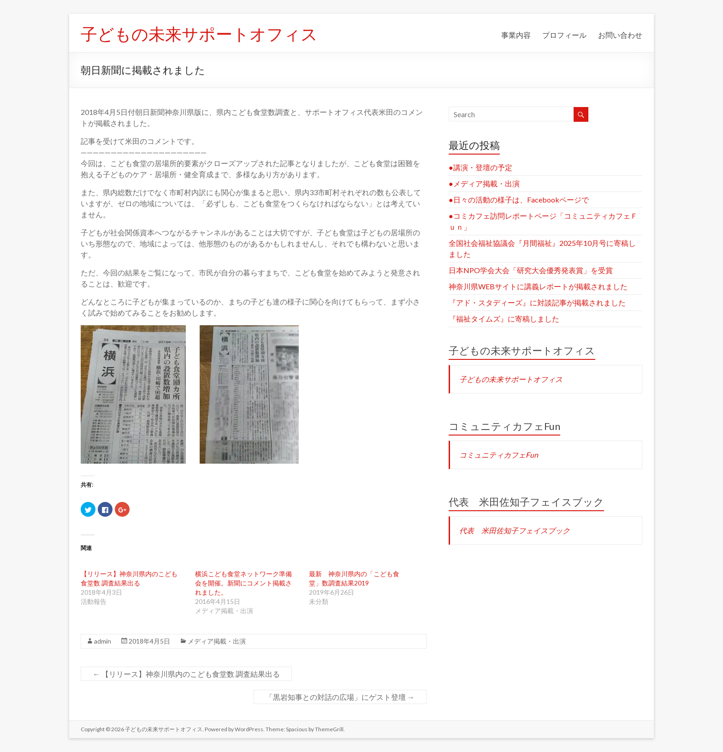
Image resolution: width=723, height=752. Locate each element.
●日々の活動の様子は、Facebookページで (519, 199)
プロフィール (564, 34)
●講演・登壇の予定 (480, 167)
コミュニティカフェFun (504, 426)
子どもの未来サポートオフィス (199, 34)
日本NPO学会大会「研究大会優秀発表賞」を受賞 (531, 270)
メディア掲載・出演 (217, 641)
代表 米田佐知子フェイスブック (526, 501)
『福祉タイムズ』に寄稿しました (504, 318)
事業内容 (516, 34)
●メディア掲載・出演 (484, 183)
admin (102, 641)
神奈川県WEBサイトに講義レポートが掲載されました (538, 286)
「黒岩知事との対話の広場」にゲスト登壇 (340, 696)
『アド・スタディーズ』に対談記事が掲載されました (537, 302)
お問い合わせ (620, 34)
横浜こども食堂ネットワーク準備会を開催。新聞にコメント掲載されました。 (243, 583)
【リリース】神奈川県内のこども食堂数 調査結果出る (186, 673)
